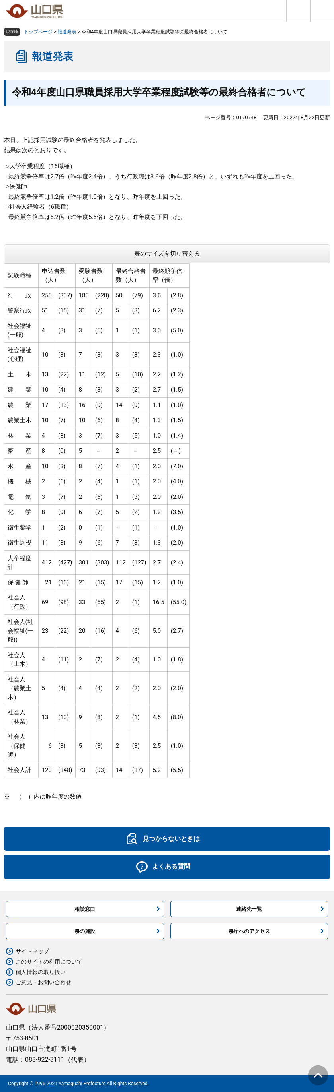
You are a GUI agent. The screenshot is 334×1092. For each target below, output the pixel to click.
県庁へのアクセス (249, 931)
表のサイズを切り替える (167, 253)
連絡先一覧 (249, 909)
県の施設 (84, 931)
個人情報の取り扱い (41, 972)
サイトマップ (32, 951)
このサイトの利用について (49, 961)
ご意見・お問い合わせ (43, 982)
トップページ (38, 32)
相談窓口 (84, 909)
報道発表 (66, 32)
